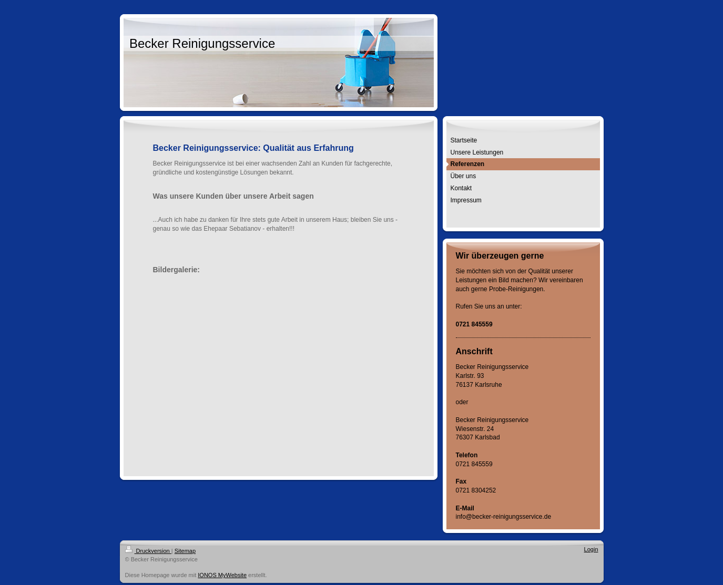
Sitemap (185, 551)
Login (591, 549)
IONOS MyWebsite (222, 575)
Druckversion (148, 551)
